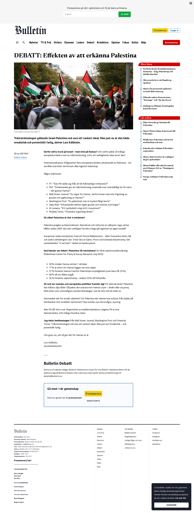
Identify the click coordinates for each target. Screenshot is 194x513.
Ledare (80, 42)
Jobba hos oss (130, 448)
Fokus (125, 42)
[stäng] (191, 3)
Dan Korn (17, 478)
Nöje (143, 42)
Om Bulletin (129, 429)
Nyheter (33, 42)
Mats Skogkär (18, 473)
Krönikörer (103, 42)
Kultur (135, 42)
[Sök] (23, 42)
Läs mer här (180, 498)
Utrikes (58, 42)
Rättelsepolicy (130, 444)
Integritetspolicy (130, 436)
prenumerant (75, 397)
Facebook (156, 433)
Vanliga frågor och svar (133, 440)
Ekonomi (69, 42)
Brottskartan (171, 42)
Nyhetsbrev (156, 444)
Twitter (154, 429)
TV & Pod (46, 42)
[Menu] (17, 42)
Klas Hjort (17, 476)
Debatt (90, 42)
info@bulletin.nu (28, 444)
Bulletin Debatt (20, 157)
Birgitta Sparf (19, 502)
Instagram (156, 436)
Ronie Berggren (19, 498)
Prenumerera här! (22, 460)
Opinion (115, 42)
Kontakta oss (157, 440)
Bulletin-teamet (130, 433)
